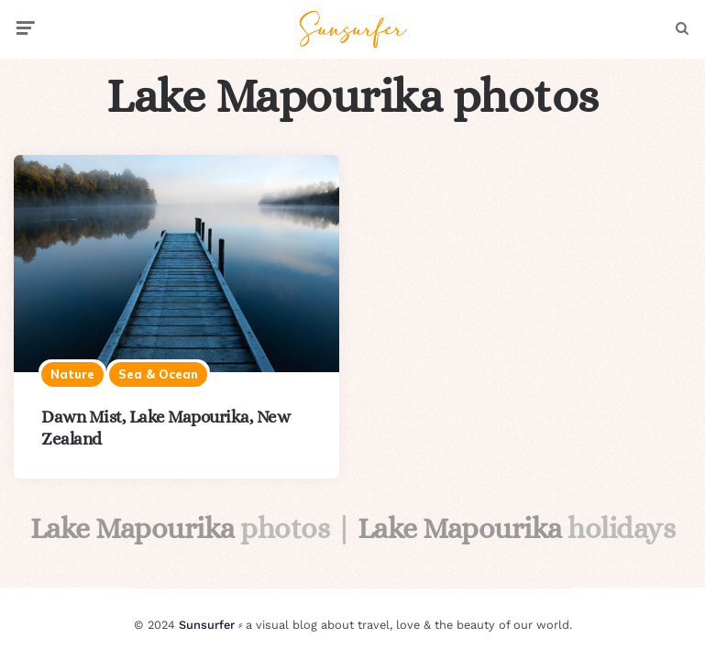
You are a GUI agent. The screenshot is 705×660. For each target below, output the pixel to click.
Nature (72, 374)
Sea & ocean (158, 374)
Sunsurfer (207, 625)
